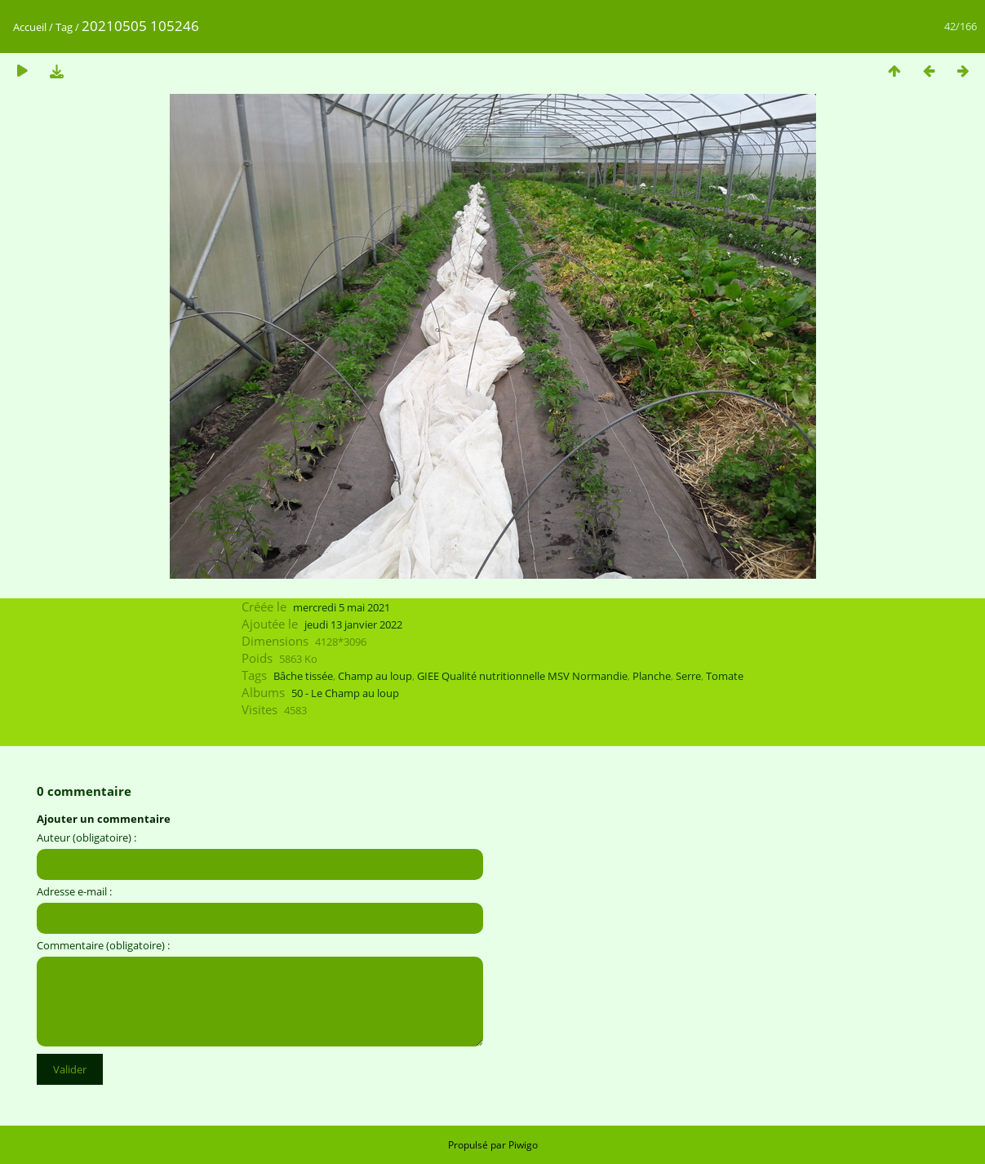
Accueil (30, 27)
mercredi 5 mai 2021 (341, 607)
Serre (688, 676)
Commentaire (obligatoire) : (103, 945)
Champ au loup (375, 676)
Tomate (724, 676)
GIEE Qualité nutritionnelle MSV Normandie (522, 676)
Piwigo (523, 1145)
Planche (651, 676)
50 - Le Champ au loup (345, 693)
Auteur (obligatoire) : (86, 837)
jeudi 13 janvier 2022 (353, 624)
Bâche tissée (303, 676)
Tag (64, 27)
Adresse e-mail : (74, 891)
